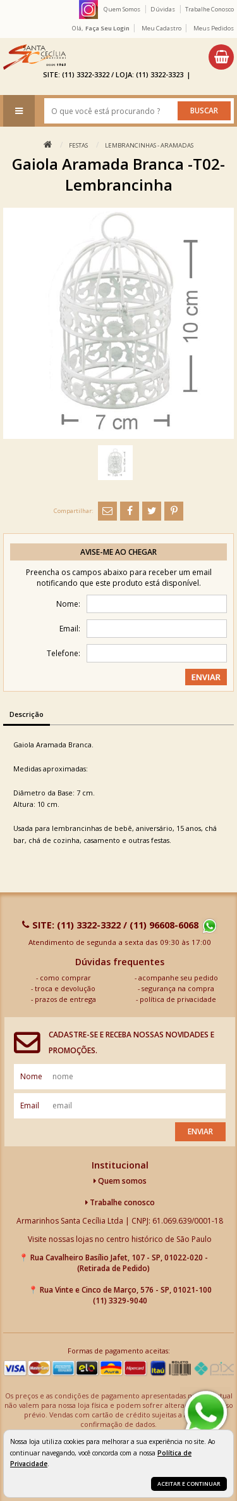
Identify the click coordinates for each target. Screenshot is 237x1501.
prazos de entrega (65, 999)
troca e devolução (65, 988)
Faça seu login (107, 28)
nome (31, 1076)
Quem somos (120, 1180)
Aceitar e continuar (189, 1483)
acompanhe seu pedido (178, 977)
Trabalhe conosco (120, 1202)
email (29, 1105)
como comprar (65, 977)
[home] (34, 57)
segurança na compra (178, 988)
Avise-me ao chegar (118, 552)
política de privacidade (178, 999)
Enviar (200, 1131)
